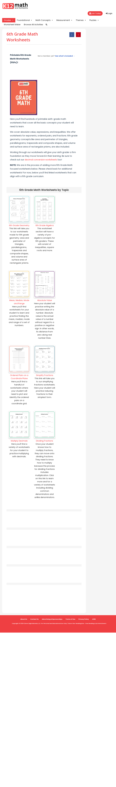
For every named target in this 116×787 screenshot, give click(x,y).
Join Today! (95, 13)
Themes (81, 20)
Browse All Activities (33, 24)
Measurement (64, 20)
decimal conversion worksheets (41, 159)
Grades (9, 20)
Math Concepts (44, 20)
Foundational (24, 20)
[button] (46, 24)
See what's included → (65, 56)
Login (109, 13)
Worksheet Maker (12, 24)
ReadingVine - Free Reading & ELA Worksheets (91, 623)
